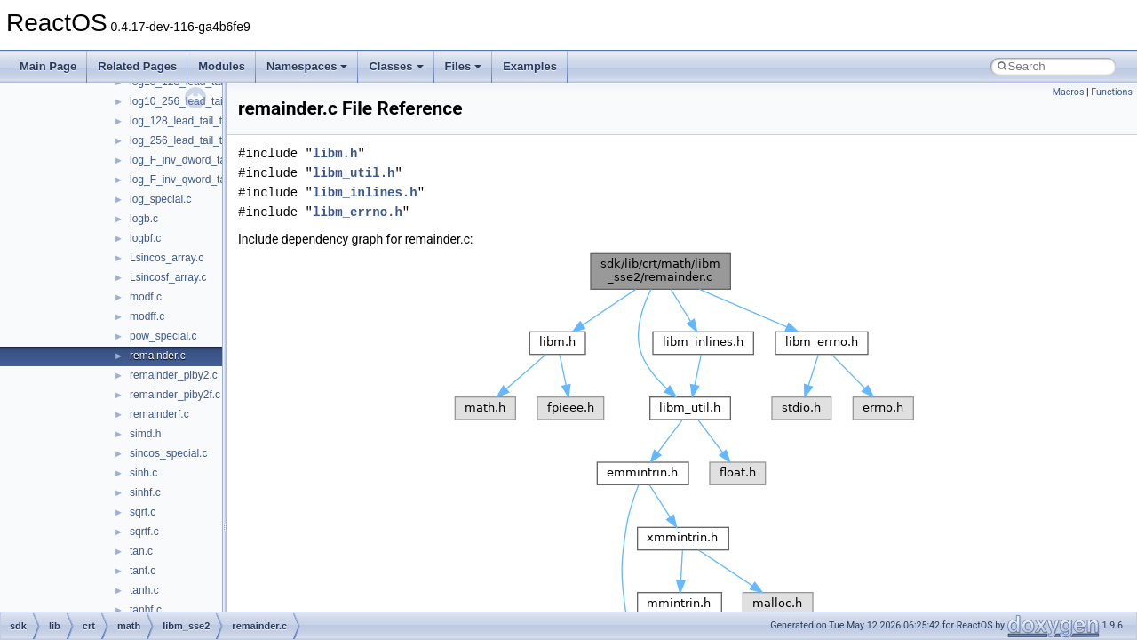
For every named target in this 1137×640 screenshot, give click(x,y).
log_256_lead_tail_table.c (190, 140)
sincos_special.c (168, 453)
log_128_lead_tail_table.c (190, 121)
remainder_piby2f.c (175, 394)
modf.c (146, 297)
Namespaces (307, 66)
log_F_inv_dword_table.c (189, 160)
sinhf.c (145, 492)
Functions (1112, 92)
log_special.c (160, 199)
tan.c (141, 551)
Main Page (48, 66)
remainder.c (158, 355)
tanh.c (144, 590)
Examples (530, 66)
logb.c (144, 218)
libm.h (335, 153)
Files (463, 66)
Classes (396, 66)
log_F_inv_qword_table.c (189, 179)
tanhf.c (146, 610)
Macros (1069, 92)
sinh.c (143, 473)
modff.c (147, 316)
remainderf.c (159, 414)
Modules (221, 66)
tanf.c (142, 570)
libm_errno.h (357, 212)
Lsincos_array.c (166, 258)
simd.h (145, 434)
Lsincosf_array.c (168, 277)
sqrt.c (142, 512)
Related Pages (137, 66)
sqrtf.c (144, 531)
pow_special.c (163, 336)
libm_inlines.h (365, 192)
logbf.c (145, 238)
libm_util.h (353, 172)
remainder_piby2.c (174, 375)
